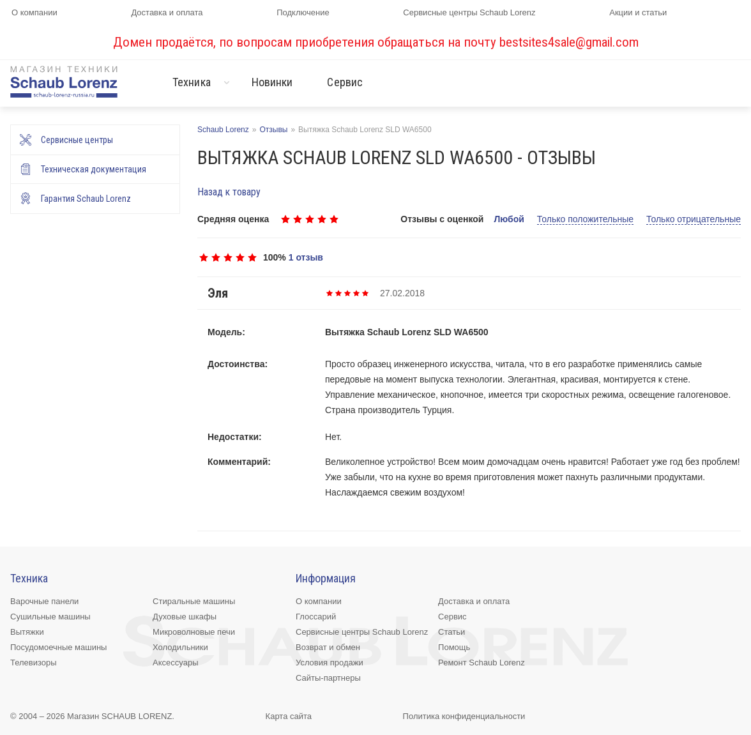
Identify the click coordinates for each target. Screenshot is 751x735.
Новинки (272, 82)
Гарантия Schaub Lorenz (86, 198)
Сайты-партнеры (328, 678)
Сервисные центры (77, 140)
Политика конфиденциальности (464, 716)
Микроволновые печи (194, 632)
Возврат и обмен (328, 647)
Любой (509, 219)
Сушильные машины (50, 616)
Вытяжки (27, 632)
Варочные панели (44, 601)
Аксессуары (175, 662)
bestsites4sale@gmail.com (569, 42)
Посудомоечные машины (58, 647)
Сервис (345, 82)
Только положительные (585, 219)
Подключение (303, 12)
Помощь (454, 647)
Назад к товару (229, 192)
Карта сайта (289, 716)
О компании (34, 12)
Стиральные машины (194, 601)
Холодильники (180, 647)
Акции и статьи (638, 12)
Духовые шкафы (184, 616)
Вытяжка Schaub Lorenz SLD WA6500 (407, 332)
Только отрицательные (693, 219)
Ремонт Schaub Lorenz (481, 662)
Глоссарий (316, 616)
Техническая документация (93, 169)
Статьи (451, 632)
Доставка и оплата (166, 12)
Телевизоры (33, 662)
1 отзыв (306, 257)
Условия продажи (329, 662)
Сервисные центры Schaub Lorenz (469, 12)
